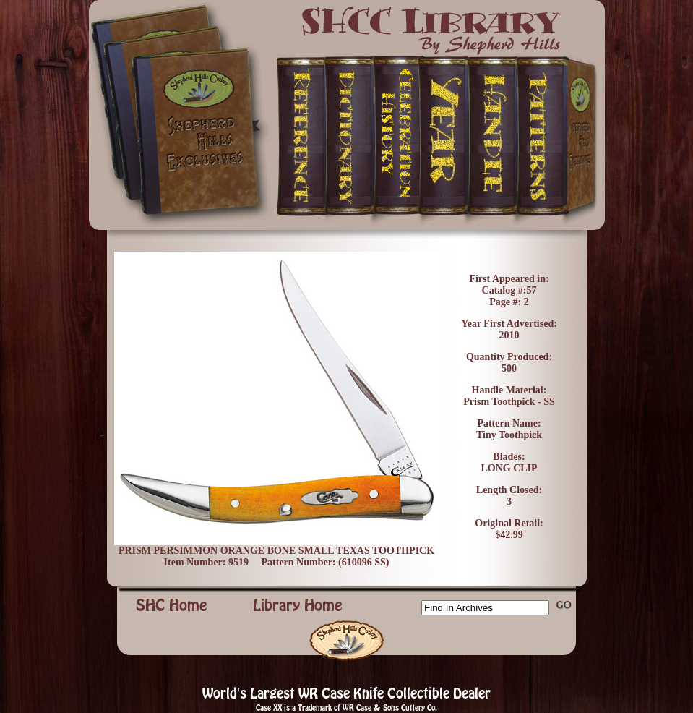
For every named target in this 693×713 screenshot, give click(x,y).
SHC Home (171, 605)
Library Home (298, 605)
